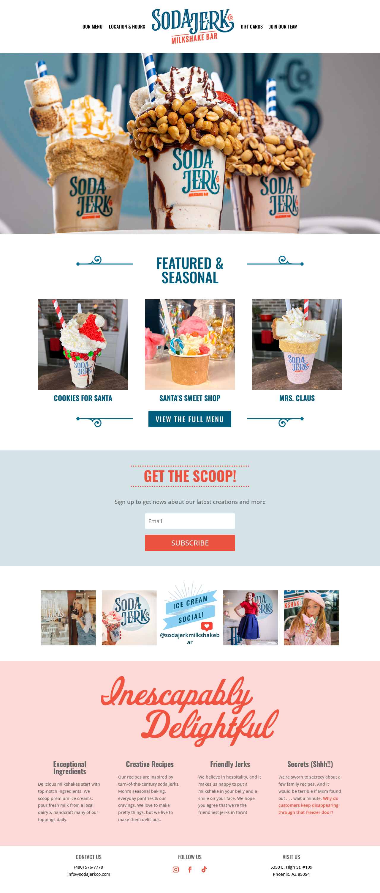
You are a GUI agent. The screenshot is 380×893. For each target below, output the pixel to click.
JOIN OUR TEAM (283, 26)
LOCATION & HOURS (127, 26)
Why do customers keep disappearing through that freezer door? (308, 805)
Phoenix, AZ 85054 (291, 874)
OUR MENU (92, 26)
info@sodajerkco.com (88, 874)
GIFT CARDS (252, 26)
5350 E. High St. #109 (291, 867)
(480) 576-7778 (88, 867)
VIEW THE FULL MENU (190, 419)
